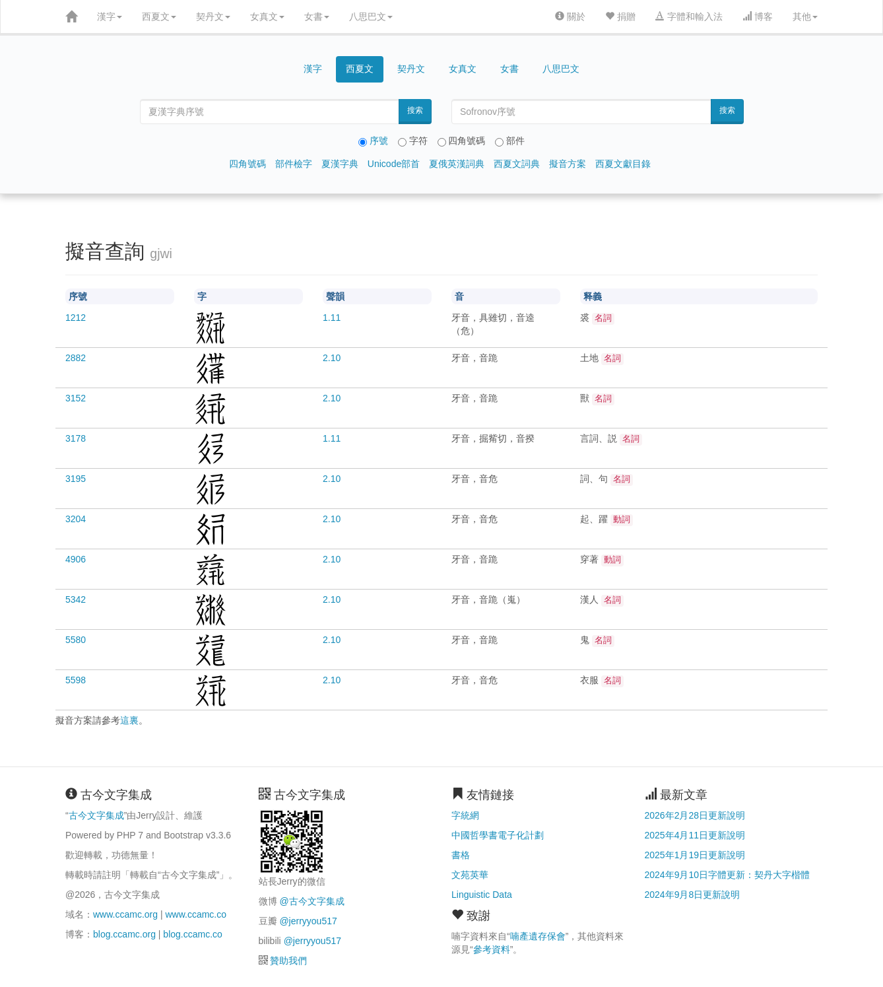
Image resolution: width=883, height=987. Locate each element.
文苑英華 (469, 874)
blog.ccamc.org (124, 934)
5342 (75, 599)
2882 (75, 358)
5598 (75, 680)
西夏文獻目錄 (623, 163)
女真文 (267, 16)
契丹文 (213, 16)
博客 (757, 16)
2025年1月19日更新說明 (695, 855)
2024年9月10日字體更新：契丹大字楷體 (727, 874)
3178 (75, 438)
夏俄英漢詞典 (456, 163)
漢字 (109, 16)
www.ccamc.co (195, 914)
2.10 (332, 358)
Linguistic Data (481, 894)
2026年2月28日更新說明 (695, 815)
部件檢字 (293, 163)
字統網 (465, 815)
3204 (75, 519)
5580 (75, 639)
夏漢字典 (339, 163)
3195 (75, 478)
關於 (570, 16)
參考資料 (491, 949)
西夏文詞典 (517, 163)
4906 (75, 559)
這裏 (129, 720)
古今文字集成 (96, 815)
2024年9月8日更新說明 (692, 894)
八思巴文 (371, 16)
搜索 (415, 110)
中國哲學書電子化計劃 (497, 835)
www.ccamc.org (125, 914)
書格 (460, 855)
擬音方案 (567, 163)
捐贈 (620, 16)
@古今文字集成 (311, 901)
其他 (805, 16)
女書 (316, 16)
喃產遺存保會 (538, 936)
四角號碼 (247, 163)
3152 (75, 398)
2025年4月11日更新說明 (695, 835)
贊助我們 (288, 960)
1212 (75, 317)
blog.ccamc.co (192, 934)
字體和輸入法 (689, 16)
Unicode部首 (394, 163)
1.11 (332, 317)
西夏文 (159, 16)
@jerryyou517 (308, 921)
